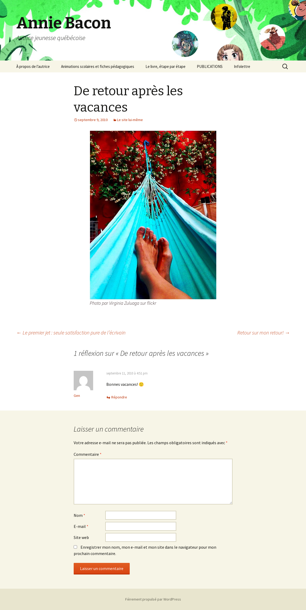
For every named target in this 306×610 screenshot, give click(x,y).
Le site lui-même (130, 119)
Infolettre (242, 66)
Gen (77, 395)
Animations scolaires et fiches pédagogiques (97, 66)
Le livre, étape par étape (165, 66)
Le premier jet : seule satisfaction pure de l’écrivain (71, 332)
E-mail (81, 526)
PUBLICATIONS (210, 66)
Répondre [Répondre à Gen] (119, 397)
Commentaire (88, 454)
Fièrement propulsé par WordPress (153, 599)
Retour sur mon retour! (263, 332)
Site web (81, 537)
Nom (79, 515)
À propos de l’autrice (33, 66)
